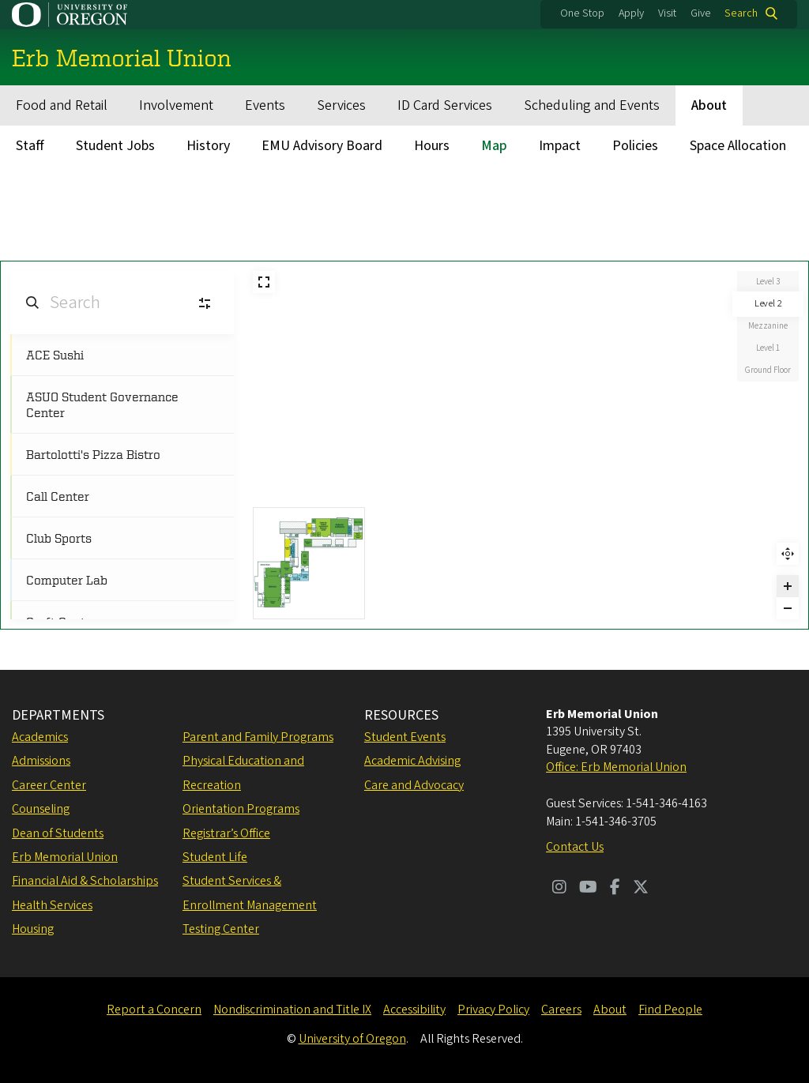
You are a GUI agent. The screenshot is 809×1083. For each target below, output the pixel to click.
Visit (667, 13)
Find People (670, 1009)
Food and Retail (61, 105)
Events (265, 105)
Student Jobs (115, 146)
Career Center (49, 785)
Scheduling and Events (592, 105)
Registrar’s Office (226, 833)
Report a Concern (154, 1009)
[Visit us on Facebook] (615, 888)
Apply (631, 13)
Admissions (41, 760)
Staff (30, 146)
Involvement (176, 105)
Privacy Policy (493, 1009)
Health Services (52, 905)
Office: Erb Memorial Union (616, 767)
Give (700, 13)
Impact (560, 146)
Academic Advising (412, 760)
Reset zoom (787, 553)
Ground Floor (768, 370)
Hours (432, 146)
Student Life (214, 857)
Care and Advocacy (414, 785)
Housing (33, 929)
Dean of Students (57, 833)
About (709, 105)
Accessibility (414, 1009)
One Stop (582, 13)
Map (494, 146)
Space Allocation (738, 146)
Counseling (41, 809)
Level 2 (768, 303)
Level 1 (768, 348)
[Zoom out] (788, 608)
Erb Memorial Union (65, 857)
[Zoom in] (788, 586)
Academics (40, 737)
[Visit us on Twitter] (641, 888)
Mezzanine (768, 326)
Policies (635, 146)
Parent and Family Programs (257, 737)
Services (341, 105)
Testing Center (220, 929)
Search (741, 13)
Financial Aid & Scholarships (85, 880)
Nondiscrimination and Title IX (292, 1009)
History (208, 146)
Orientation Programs (240, 809)
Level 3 (768, 282)
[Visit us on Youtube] (588, 888)
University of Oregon (352, 1038)
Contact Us (575, 846)
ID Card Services (444, 105)
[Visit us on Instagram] (559, 888)
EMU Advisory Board (322, 146)
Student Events (405, 737)
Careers (561, 1009)
